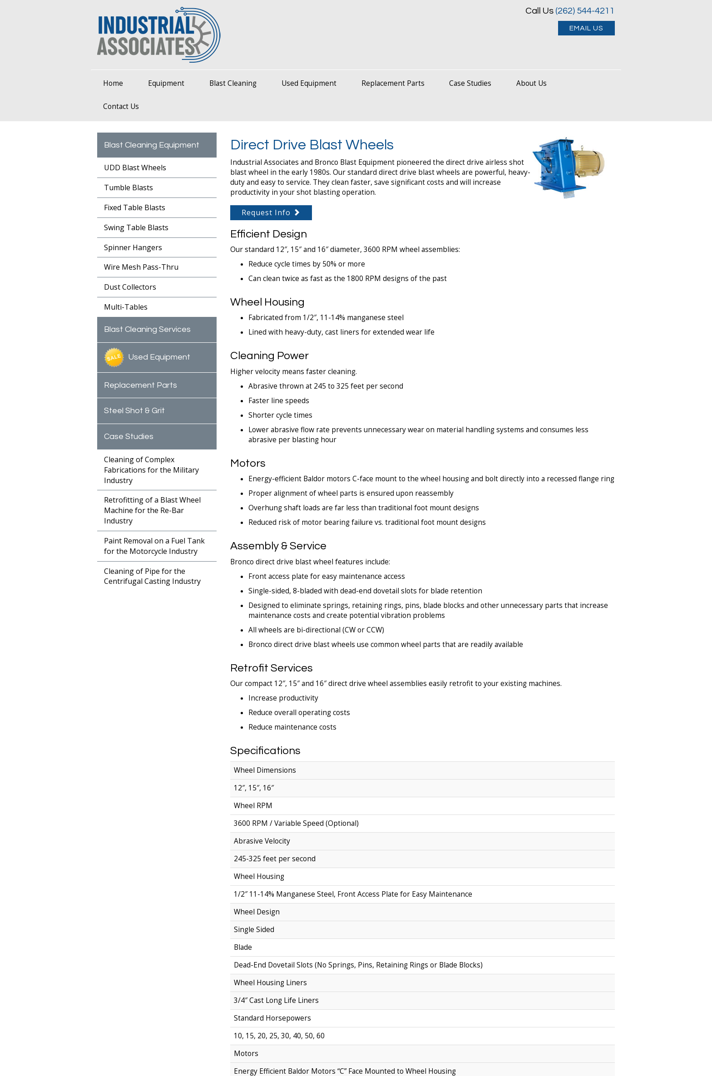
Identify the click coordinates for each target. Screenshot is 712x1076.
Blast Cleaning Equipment (151, 145)
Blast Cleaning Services (147, 329)
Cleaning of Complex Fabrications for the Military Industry (151, 469)
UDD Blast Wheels (135, 168)
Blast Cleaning (233, 83)
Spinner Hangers (133, 247)
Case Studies (470, 83)
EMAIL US (586, 28)
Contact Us (121, 106)
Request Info (271, 212)
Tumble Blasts (128, 187)
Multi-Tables (126, 307)
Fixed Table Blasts (134, 207)
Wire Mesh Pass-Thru (141, 267)
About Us (531, 83)
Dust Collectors (130, 287)
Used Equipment (309, 83)
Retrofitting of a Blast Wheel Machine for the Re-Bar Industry (152, 510)
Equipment (166, 83)
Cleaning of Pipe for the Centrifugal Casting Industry (152, 576)
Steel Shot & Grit (134, 410)
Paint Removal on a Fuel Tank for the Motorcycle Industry (154, 546)
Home (113, 83)
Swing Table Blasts (136, 227)
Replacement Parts (393, 83)
